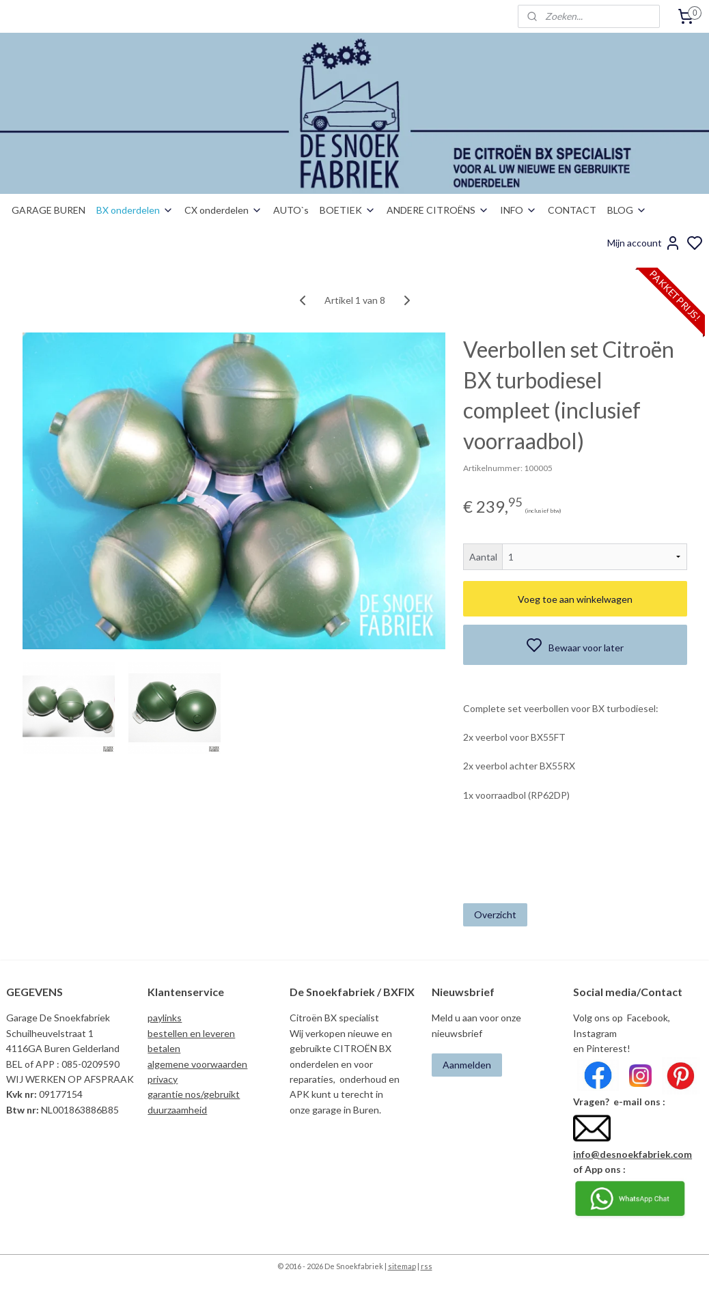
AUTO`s (291, 210)
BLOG (627, 210)
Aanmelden (467, 1064)
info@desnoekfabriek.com (632, 1154)
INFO (518, 210)
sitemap (402, 1266)
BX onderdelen (134, 210)
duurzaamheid (177, 1110)
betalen (164, 1048)
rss (426, 1266)
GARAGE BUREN (48, 210)
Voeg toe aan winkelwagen (575, 598)
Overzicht (495, 914)
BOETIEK (348, 210)
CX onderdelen (223, 210)
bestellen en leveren (191, 1033)
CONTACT (572, 210)
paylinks (165, 1017)
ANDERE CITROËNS (438, 210)
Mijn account (644, 243)
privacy (163, 1079)
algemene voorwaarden (197, 1064)
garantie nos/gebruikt (194, 1094)
